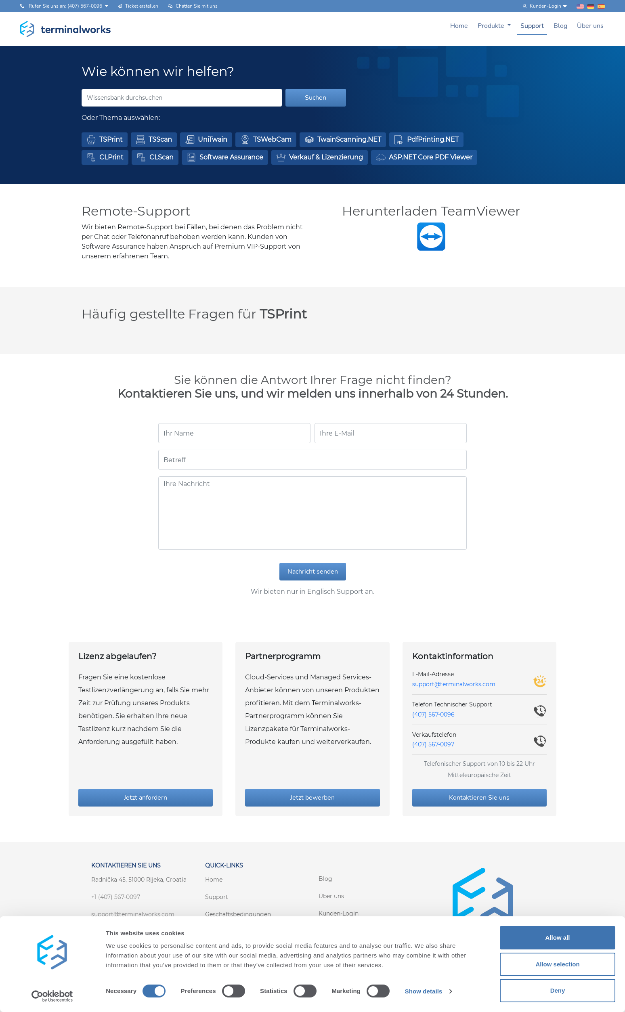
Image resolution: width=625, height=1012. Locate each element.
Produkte (492, 25)
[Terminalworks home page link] (65, 29)
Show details (424, 991)
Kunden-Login (339, 913)
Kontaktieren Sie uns (479, 797)
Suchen (315, 97)
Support (532, 25)
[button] (105, 139)
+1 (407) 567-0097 (115, 897)
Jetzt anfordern (145, 797)
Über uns (590, 25)
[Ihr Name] (234, 433)
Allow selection (557, 964)
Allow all (557, 937)
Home (459, 25)
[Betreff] (312, 460)
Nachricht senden (312, 571)
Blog (560, 25)
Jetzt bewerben (312, 797)
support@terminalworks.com (453, 684)
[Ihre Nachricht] (312, 513)
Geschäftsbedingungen (238, 914)
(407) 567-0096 (433, 714)
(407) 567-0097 (433, 744)
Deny (557, 990)
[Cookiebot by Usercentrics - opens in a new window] (52, 996)
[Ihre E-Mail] (391, 433)
